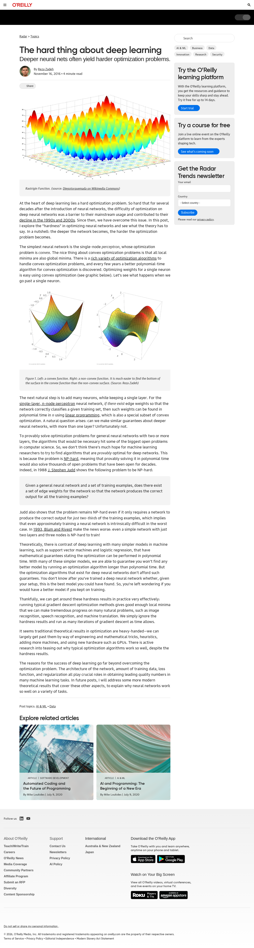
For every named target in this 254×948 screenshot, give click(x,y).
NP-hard (71, 458)
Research (200, 54)
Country (182, 196)
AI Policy (56, 864)
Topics (34, 36)
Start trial (187, 108)
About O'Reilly (16, 838)
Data (211, 48)
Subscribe (187, 212)
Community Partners (18, 870)
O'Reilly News (14, 858)
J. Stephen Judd (61, 469)
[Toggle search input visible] (249, 4)
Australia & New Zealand (102, 846)
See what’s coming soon (197, 151)
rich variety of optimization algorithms (124, 258)
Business (197, 48)
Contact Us (57, 846)
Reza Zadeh (46, 69)
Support (56, 838)
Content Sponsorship (19, 894)
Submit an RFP (14, 882)
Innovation (182, 54)
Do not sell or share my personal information (31, 926)
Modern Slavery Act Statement (95, 938)
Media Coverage (15, 864)
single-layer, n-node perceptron (47, 403)
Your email (184, 182)
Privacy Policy (60, 858)
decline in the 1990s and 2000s (47, 219)
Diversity (10, 888)
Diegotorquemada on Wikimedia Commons (91, 187)
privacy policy (205, 219)
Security (217, 54)
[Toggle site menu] (4, 4)
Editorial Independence (59, 938)
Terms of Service (14, 938)
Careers (9, 852)
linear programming (82, 414)
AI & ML (181, 48)
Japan (89, 852)
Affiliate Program (16, 876)
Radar (23, 36)
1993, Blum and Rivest (52, 529)
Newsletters (58, 852)
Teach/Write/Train (16, 846)
